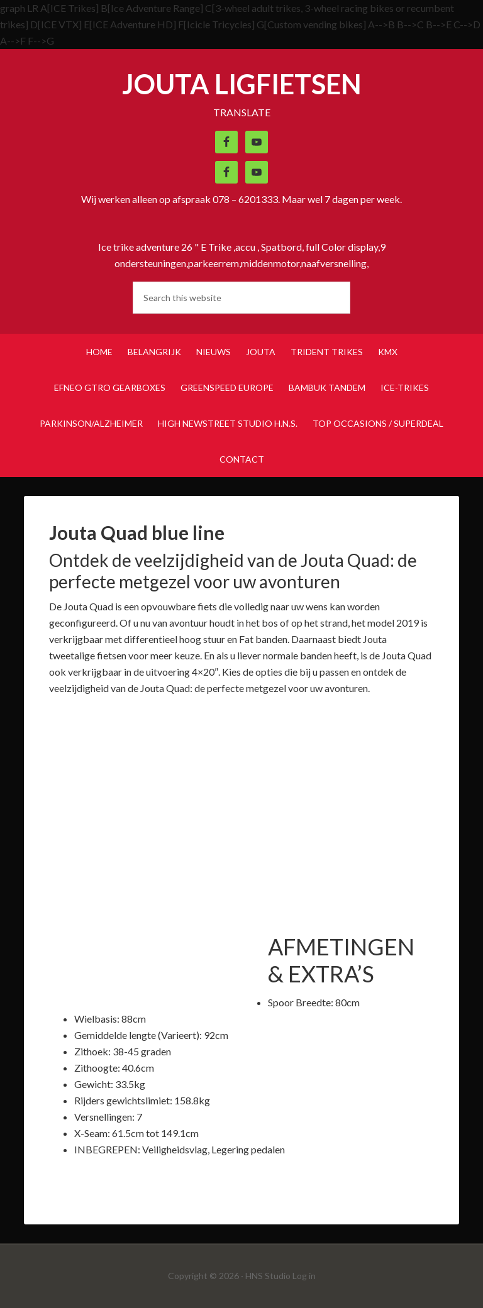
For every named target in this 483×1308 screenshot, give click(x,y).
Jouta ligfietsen (242, 84)
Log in (304, 1275)
